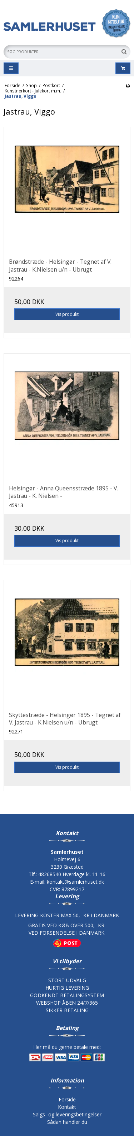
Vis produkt (67, 314)
